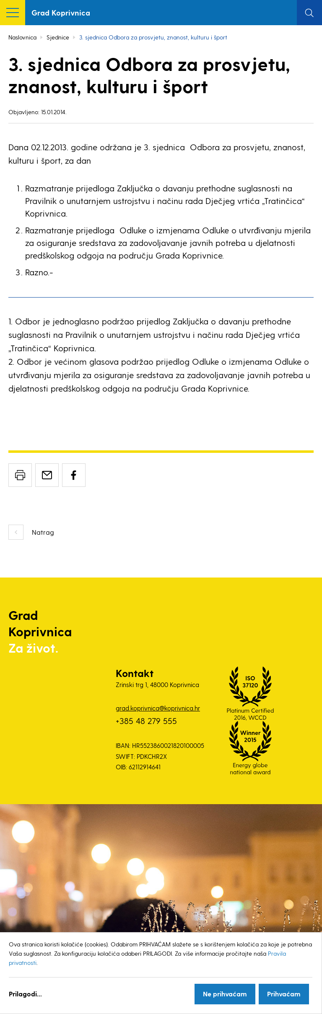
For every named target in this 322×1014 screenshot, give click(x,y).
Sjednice (58, 37)
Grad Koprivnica (60, 12)
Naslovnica (22, 37)
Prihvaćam (284, 994)
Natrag (43, 532)
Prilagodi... (25, 994)
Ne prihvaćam (225, 994)
